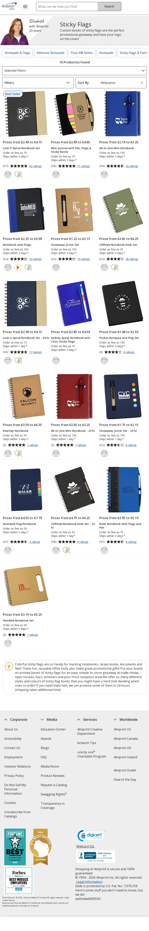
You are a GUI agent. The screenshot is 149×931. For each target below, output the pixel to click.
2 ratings (35, 542)
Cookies (10, 804)
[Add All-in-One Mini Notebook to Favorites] (104, 174)
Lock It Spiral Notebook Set (21, 148)
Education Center (53, 729)
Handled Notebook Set (18, 620)
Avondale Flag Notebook (19, 524)
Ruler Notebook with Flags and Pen (120, 525)
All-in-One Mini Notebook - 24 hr (73, 431)
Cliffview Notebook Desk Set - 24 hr (73, 525)
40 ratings (132, 259)
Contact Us (12, 748)
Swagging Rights (54, 794)
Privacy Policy (14, 777)
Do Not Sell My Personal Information (18, 790)
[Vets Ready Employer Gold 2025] (40, 847)
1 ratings (33, 445)
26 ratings (132, 166)
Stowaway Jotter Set (65, 245)
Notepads (106, 53)
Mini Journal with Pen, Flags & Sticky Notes (71, 150)
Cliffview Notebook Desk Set (118, 245)
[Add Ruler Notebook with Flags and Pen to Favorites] (104, 550)
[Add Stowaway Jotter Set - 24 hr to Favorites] (104, 453)
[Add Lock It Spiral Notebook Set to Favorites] (7, 174)
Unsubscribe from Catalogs (17, 815)
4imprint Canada (126, 738)
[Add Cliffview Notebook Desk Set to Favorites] (104, 267)
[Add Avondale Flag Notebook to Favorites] (7, 550)
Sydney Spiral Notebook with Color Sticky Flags (70, 339)
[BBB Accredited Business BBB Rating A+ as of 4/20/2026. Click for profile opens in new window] (95, 857)
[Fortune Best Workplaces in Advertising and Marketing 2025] (15, 847)
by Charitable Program (91, 754)
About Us (11, 729)
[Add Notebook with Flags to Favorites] (7, 267)
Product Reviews (53, 776)
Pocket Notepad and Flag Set (119, 338)
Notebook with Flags (17, 245)
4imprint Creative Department (89, 731)
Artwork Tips (86, 743)
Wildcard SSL (85, 847)
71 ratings (84, 166)
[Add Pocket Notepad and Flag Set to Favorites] (104, 360)
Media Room (50, 766)
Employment (13, 757)
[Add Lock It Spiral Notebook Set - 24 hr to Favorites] (7, 360)
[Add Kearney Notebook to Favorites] (7, 453)
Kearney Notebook (15, 431)
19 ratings (84, 259)
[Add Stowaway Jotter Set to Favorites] (56, 267)
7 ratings (81, 445)
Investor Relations (18, 767)
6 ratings (129, 352)
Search (109, 6)
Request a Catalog (54, 785)
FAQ (44, 757)
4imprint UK (122, 748)
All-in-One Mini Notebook (116, 148)
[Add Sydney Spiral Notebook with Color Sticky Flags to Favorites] (56, 360)
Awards (46, 738)
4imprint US (122, 729)
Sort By (83, 83)
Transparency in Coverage (53, 806)
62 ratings (36, 166)
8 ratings (83, 542)
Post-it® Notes (82, 53)
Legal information (89, 882)
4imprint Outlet (125, 770)
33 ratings (36, 259)
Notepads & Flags (17, 53)
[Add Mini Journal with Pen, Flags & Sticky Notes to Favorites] (56, 174)
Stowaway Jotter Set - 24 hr (118, 431)
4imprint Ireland (125, 757)
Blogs (45, 748)
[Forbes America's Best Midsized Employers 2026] (18, 881)
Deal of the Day (125, 779)
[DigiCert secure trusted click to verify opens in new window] (92, 837)
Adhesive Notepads (50, 53)
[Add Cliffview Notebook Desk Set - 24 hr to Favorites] (56, 550)
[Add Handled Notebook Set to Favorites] (7, 643)
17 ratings (36, 352)
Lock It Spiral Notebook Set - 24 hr (26, 338)
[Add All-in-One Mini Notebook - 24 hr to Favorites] (56, 453)
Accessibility (12, 738)
